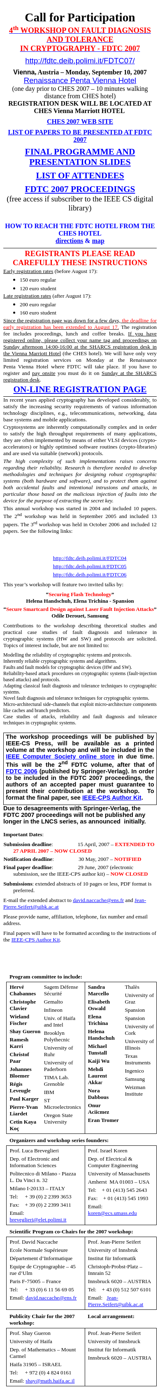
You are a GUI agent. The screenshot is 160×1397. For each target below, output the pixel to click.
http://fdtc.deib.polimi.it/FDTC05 (90, 566)
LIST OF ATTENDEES (80, 175)
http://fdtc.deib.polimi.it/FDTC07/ (79, 60)
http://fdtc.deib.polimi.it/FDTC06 (90, 574)
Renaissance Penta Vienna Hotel (80, 80)
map (98, 240)
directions (69, 240)
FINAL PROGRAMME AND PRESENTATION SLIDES (80, 157)
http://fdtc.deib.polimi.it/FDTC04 (90, 558)
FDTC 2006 (21, 771)
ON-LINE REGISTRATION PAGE (80, 389)
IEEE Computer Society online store (60, 756)
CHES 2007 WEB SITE (80, 121)
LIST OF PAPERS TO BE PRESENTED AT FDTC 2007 (80, 136)
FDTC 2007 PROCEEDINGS (80, 189)
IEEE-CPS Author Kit (111, 797)
